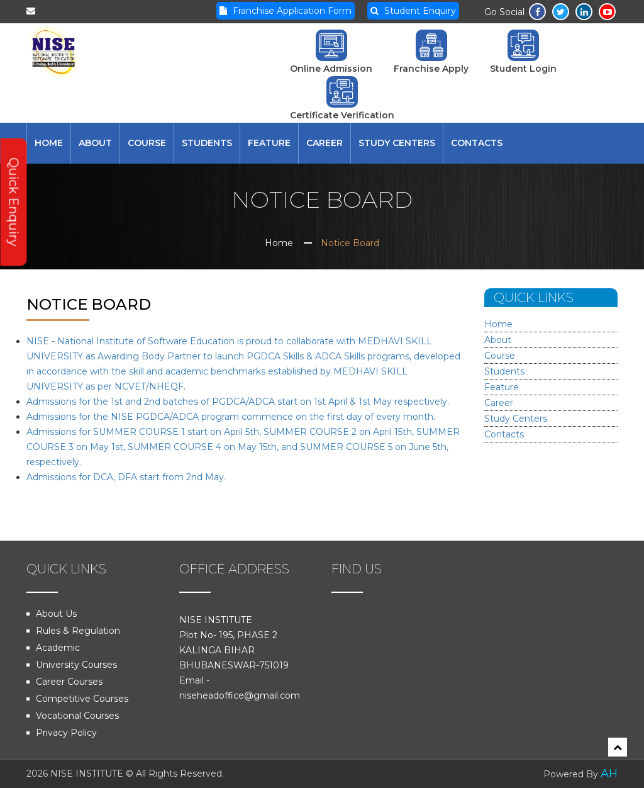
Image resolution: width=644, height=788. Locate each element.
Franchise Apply (431, 52)
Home (49, 143)
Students (207, 143)
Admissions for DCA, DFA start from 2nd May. (126, 477)
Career (324, 143)
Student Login (523, 52)
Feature (269, 143)
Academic (58, 647)
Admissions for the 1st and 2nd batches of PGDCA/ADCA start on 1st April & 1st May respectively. (237, 401)
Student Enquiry (413, 10)
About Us (56, 613)
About (95, 143)
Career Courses (69, 681)
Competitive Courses (82, 698)
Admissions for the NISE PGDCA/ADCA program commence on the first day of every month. (230, 416)
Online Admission (331, 52)
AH (609, 773)
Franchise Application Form (285, 10)
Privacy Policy (66, 732)
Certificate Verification (342, 98)
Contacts (476, 143)
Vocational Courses (77, 715)
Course (147, 143)
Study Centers (396, 143)
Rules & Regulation (78, 630)
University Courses (76, 664)
